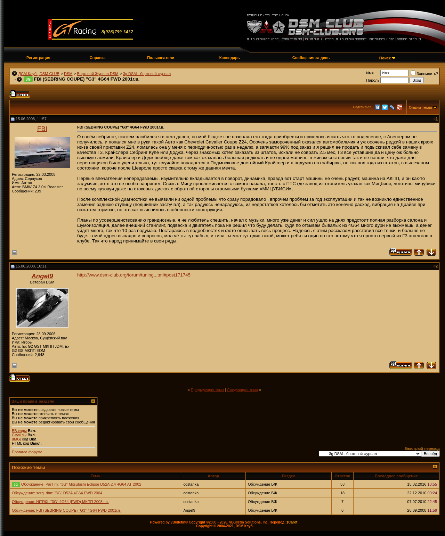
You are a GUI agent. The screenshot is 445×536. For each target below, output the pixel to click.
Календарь (229, 58)
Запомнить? (424, 74)
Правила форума (27, 452)
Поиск (385, 58)
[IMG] (16, 439)
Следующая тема (242, 390)
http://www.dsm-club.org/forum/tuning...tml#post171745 (134, 275)
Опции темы (420, 107)
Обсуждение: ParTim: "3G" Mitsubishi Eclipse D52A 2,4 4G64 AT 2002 (81, 484)
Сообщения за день (311, 58)
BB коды (19, 431)
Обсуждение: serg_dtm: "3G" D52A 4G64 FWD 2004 (57, 493)
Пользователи (160, 58)
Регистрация (38, 58)
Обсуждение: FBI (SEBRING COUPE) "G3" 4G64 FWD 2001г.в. (66, 510)
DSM (68, 74)
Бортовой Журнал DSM (98, 74)
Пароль (372, 80)
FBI (42, 128)
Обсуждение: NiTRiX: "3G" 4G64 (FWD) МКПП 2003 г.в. (60, 502)
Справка (98, 58)
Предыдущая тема (207, 390)
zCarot (291, 522)
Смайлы (19, 435)
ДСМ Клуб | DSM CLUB (38, 74)
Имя (369, 73)
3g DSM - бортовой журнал (147, 74)
